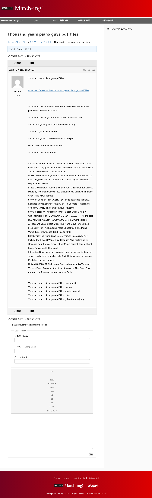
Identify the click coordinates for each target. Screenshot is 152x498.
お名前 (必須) (21, 336)
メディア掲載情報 (60, 20)
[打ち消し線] (52, 387)
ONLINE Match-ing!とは (12, 20)
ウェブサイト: (21, 357)
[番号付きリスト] (52, 399)
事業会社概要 (84, 20)
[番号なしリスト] (52, 395)
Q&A (36, 20)
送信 (91, 454)
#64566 (91, 70)
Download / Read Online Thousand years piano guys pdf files (58, 90)
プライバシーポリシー (62, 478)
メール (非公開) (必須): (25, 346)
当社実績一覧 (108, 20)
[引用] (52, 383)
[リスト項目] (52, 403)
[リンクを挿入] (52, 380)
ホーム (10, 42)
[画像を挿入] (52, 391)
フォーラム (21, 42)
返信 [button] (84, 70)
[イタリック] (52, 376)
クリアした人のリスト (40, 42)
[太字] (52, 372)
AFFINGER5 (101, 494)
